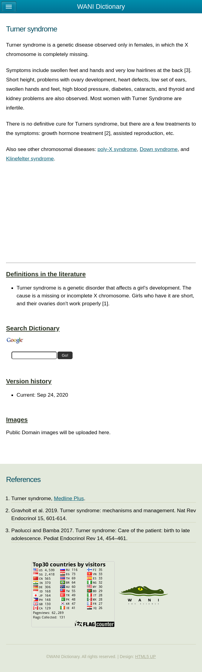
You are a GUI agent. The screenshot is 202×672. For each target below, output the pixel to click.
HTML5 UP (145, 656)
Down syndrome (159, 149)
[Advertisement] (101, 217)
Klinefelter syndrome (30, 159)
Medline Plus (69, 498)
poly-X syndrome (117, 149)
